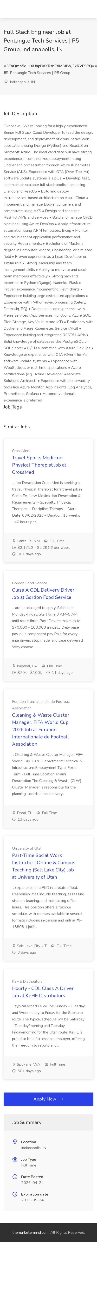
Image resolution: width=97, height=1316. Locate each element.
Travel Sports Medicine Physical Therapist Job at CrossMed (39, 465)
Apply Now (48, 1099)
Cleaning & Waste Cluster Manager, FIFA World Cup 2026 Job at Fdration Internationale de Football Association (40, 729)
